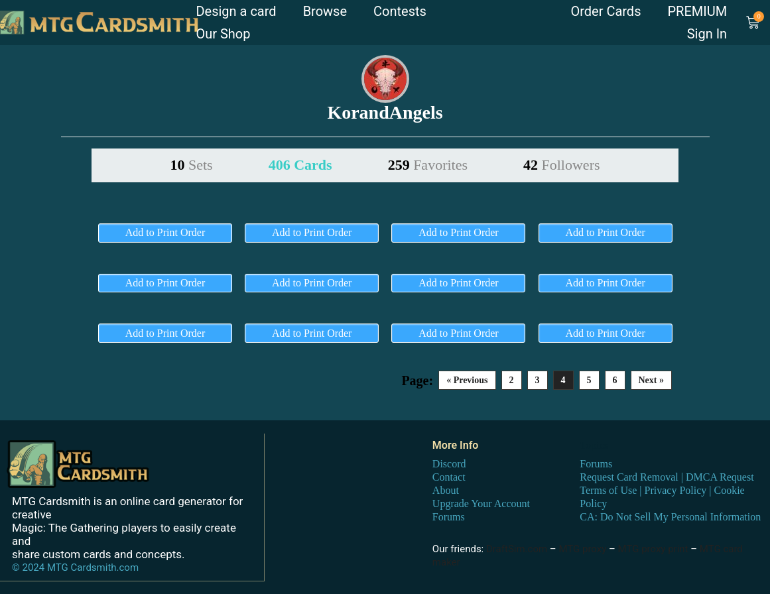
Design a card (236, 11)
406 (300, 164)
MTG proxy (582, 549)
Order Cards (605, 11)
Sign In (707, 34)
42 (561, 164)
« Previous (466, 380)
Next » (652, 380)
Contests (399, 11)
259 (428, 164)
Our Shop (223, 34)
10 (191, 164)
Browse (325, 11)
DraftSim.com (516, 549)
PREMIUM (697, 11)
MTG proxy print (653, 549)
